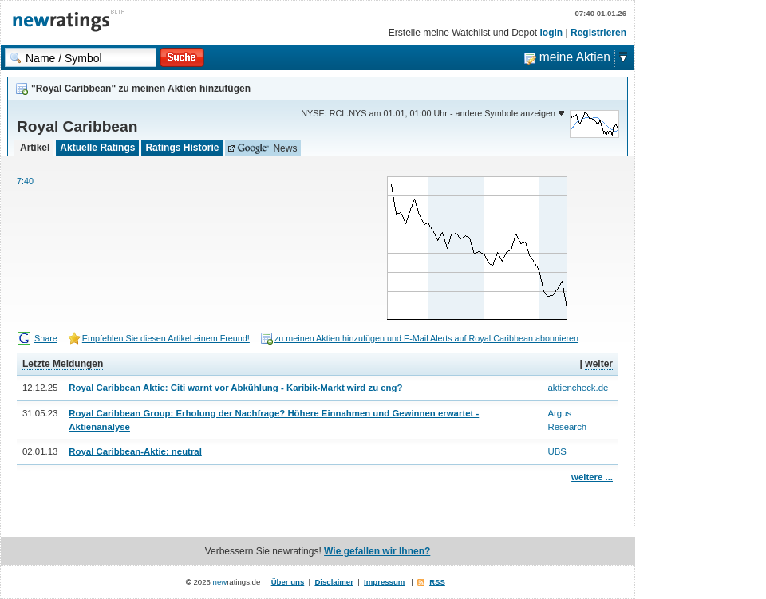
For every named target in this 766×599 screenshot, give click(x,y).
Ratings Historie (182, 147)
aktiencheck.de (577, 387)
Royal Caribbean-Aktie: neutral (135, 451)
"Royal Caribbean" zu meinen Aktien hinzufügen (141, 88)
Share (45, 338)
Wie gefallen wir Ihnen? (377, 551)
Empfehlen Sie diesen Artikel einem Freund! (166, 338)
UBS (556, 451)
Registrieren (598, 32)
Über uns (288, 581)
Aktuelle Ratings (97, 147)
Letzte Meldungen (62, 363)
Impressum (384, 581)
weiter (599, 363)
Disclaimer (333, 581)
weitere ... (592, 477)
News (267, 148)
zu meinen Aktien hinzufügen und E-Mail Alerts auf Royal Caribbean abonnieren (426, 338)
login (551, 32)
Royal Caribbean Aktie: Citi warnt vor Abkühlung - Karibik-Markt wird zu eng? (235, 387)
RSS (437, 581)
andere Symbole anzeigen (505, 113)
